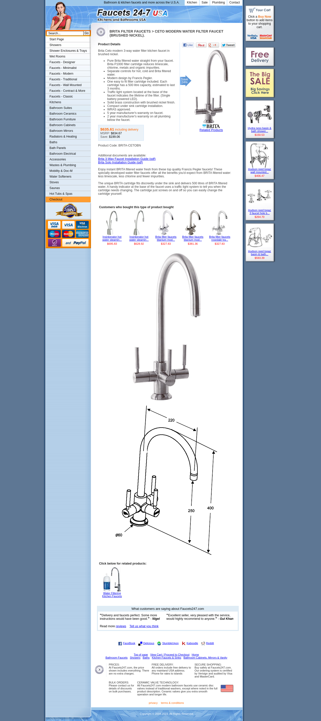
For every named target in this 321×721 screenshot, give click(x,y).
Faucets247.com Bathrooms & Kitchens (93, 13)
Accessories (58, 159)
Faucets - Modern (62, 73)
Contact (234, 2)
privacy (153, 702)
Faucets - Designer (62, 62)
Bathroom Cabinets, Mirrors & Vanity (205, 657)
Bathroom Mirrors (61, 131)
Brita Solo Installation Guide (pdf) (120, 162)
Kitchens (55, 102)
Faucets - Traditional (63, 79)
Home (195, 654)
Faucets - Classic (61, 96)
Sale (205, 2)
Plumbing (218, 2)
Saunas (55, 188)
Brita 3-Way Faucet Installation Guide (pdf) (127, 159)
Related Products (211, 130)
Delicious (148, 643)
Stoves (54, 182)
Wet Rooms (58, 56)
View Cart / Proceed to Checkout (170, 654)
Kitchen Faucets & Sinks (166, 657)
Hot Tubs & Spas (61, 193)
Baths (53, 142)
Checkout (56, 199)
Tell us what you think (144, 626)
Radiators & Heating (63, 136)
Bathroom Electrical (63, 153)
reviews (121, 626)
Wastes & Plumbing (63, 165)
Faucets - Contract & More (67, 91)
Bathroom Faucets (116, 657)
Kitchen (192, 2)
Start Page (57, 39)
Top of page (141, 654)
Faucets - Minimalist (63, 68)
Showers (56, 45)
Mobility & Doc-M (61, 171)
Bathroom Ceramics (63, 113)
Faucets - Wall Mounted (66, 85)
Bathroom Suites (61, 108)
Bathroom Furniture (63, 119)
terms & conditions (172, 702)
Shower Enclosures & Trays (68, 50)
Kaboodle (192, 643)
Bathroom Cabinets (63, 125)
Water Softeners (61, 176)
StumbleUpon (170, 643)
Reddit (210, 643)
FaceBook (129, 643)
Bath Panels (58, 148)
